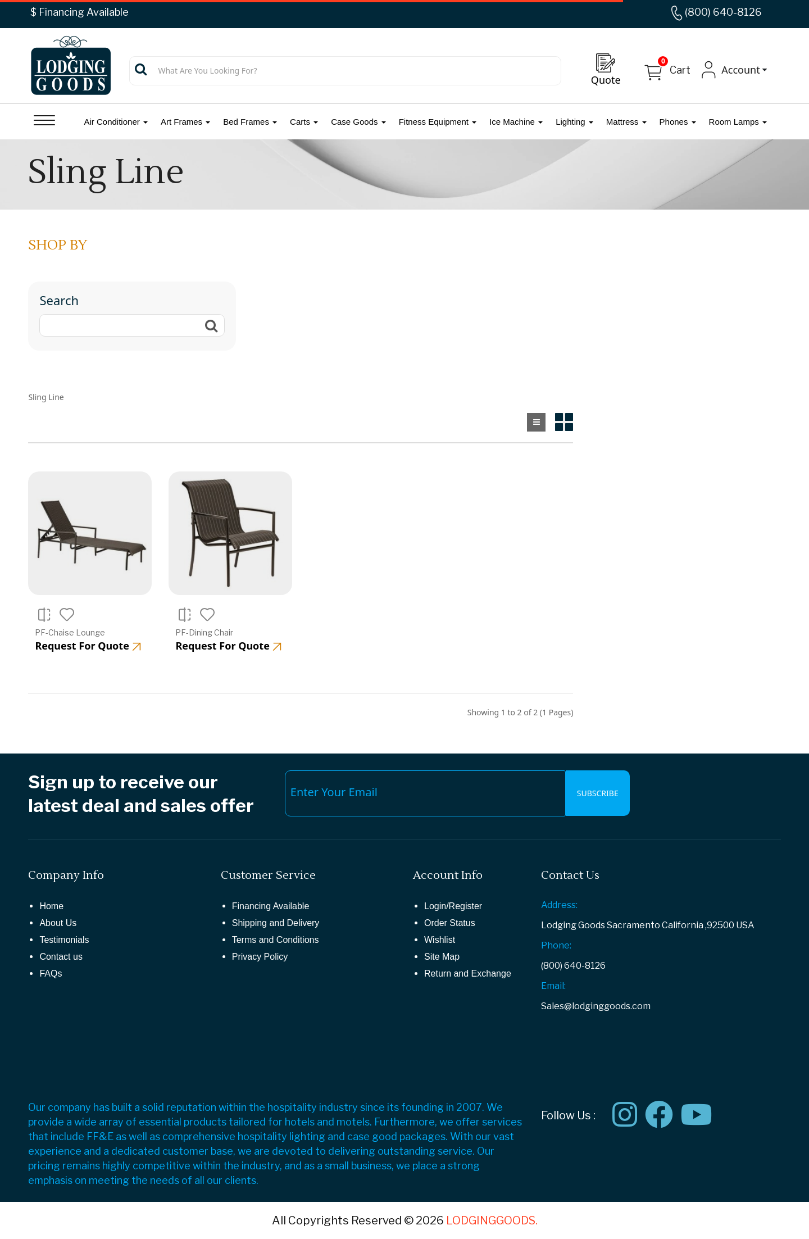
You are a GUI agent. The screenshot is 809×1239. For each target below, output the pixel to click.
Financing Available (271, 906)
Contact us (60, 956)
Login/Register (453, 906)
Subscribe (598, 793)
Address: (559, 905)
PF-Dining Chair (204, 632)
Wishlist (439, 940)
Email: (553, 986)
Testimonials (64, 940)
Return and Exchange (467, 973)
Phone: (556, 945)
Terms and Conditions (275, 940)
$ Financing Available (79, 12)
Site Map (442, 956)
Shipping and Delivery (276, 923)
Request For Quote (88, 645)
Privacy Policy (260, 956)
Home (51, 906)
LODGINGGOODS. (492, 1220)
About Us (57, 923)
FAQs (50, 973)
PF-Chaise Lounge (70, 632)
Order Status (449, 923)
